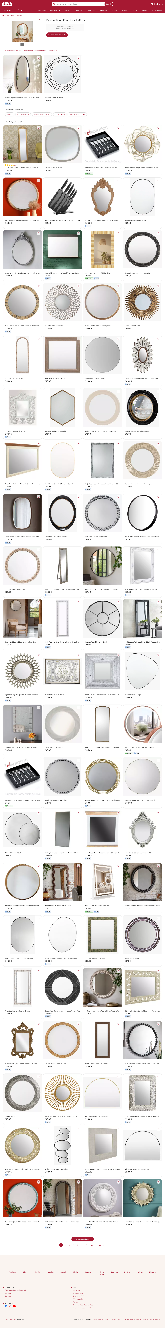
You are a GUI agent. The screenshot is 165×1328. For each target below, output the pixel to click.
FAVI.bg (145, 1319)
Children (127, 1272)
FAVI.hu (120, 1319)
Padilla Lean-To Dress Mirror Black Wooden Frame (143, 642)
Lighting (50, 1272)
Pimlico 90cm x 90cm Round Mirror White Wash (102, 1011)
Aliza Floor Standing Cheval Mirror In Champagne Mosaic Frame (68, 589)
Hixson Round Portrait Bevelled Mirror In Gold (22, 906)
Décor (25, 1272)
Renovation (63, 1272)
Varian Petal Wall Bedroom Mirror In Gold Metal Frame (145, 378)
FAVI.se (139, 1319)
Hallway (140, 1272)
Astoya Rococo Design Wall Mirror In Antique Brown (104, 220)
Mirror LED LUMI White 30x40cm (97, 906)
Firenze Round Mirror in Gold (55, 1064)
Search (108, 4)
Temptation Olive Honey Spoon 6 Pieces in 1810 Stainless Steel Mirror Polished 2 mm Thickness (40, 800)
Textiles (37, 1272)
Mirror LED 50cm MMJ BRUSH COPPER (139, 747)
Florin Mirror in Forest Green (95, 958)
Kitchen (76, 1272)
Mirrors (19, 15)
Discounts (152, 1272)
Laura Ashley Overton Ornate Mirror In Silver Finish (24, 273)
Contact (8, 1293)
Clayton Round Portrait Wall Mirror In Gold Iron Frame (104, 800)
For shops (76, 1302)
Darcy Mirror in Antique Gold (55, 431)
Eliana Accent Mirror (132, 326)
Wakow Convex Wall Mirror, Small (137, 431)
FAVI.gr (151, 1319)
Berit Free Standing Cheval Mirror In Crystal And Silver (65, 642)
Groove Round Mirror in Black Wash (138, 273)
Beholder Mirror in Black (54, 98)
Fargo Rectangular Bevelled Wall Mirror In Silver (102, 484)
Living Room (102, 1273)
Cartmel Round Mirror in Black (96, 642)
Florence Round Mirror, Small (16, 589)
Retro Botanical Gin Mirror (54, 695)
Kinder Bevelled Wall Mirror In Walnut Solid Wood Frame (26, 537)
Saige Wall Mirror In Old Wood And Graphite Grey (63, 273)
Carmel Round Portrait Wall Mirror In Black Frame (143, 1064)
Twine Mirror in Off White (54, 747)
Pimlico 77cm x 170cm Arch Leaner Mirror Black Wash (64, 1222)
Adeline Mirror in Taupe (53, 168)
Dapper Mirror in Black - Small (136, 220)
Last (100, 1245)
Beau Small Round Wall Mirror (96, 537)
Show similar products (57, 35)
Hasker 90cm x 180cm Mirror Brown (58, 906)
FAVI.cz (94, 1319)
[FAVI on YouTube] (14, 1306)
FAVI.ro (113, 1319)
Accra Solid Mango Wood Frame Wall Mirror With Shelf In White (108, 853)
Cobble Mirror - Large (133, 695)
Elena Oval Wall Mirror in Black (56, 537)
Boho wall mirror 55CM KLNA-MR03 (98, 273)
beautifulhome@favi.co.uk (16, 1290)
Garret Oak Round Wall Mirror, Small (98, 326)
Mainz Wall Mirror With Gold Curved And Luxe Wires (64, 1116)
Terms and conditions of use (83, 1305)
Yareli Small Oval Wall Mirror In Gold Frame (61, 484)
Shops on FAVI (78, 1293)
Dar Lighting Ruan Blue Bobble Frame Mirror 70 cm (23, 1222)
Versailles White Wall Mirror (15, 431)
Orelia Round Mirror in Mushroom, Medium (100, 431)
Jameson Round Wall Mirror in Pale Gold (139, 800)
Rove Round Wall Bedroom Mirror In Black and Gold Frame (26, 326)
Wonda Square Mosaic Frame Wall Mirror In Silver (103, 695)
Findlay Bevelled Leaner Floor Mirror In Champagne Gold (66, 853)
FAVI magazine (78, 1299)
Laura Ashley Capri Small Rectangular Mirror (21, 747)
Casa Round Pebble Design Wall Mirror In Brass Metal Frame (27, 1169)
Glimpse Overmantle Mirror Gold (97, 1116)
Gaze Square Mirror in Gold (55, 378)
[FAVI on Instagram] (10, 1306)
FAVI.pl (107, 1319)
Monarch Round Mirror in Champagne (138, 484)
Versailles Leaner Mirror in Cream (17, 1011)
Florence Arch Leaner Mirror (15, 378)
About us (76, 1290)
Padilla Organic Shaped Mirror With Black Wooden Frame (26, 98)
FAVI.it (132, 1319)
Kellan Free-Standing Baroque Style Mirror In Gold (23, 168)
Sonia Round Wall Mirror (54, 326)
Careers (8, 1296)
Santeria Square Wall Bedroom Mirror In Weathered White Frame (109, 1169)
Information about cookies (82, 1308)
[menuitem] (8, 10)
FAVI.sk (101, 1319)
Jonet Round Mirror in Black (95, 378)
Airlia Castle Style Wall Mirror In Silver (139, 853)
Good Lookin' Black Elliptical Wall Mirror (20, 958)
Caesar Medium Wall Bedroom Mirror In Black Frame (64, 958)
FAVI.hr (126, 1319)
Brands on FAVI (78, 1296)
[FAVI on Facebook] (6, 1306)
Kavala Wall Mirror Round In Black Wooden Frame (63, 1011)
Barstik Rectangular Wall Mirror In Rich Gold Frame (23, 1064)
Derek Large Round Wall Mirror (56, 800)
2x (15, 165)
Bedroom (10, 15)
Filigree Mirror (10, 1116)
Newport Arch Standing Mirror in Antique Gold (102, 747)
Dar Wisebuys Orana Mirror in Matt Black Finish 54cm (144, 537)
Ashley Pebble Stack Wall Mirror (57, 1169)
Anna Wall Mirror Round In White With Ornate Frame (104, 1222)
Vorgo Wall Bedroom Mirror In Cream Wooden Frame (24, 484)
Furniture (12, 1272)
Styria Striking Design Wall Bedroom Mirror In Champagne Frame (29, 695)
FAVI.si (157, 1319)
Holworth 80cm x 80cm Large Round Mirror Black (103, 589)
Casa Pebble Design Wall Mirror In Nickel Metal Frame (144, 1116)
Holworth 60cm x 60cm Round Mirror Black (21, 642)
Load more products (81, 1239)
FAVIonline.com (10, 1319)
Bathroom (88, 1272)
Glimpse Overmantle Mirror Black (137, 1169)
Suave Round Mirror (132, 958)
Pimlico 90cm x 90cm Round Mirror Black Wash (142, 906)
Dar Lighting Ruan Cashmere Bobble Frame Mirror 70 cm (25, 220)
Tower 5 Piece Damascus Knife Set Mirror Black (62, 220)
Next (91, 1245)
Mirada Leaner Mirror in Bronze (96, 1064)
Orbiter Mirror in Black (13, 853)
